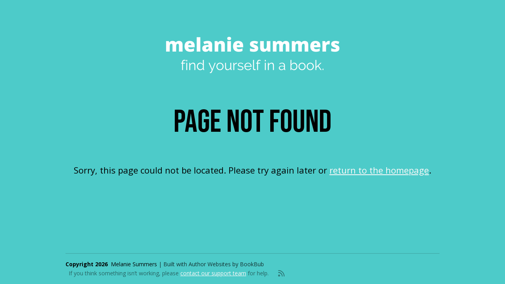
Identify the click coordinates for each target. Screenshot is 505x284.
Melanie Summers (134, 264)
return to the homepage (379, 170)
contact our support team (213, 273)
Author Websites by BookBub (226, 264)
